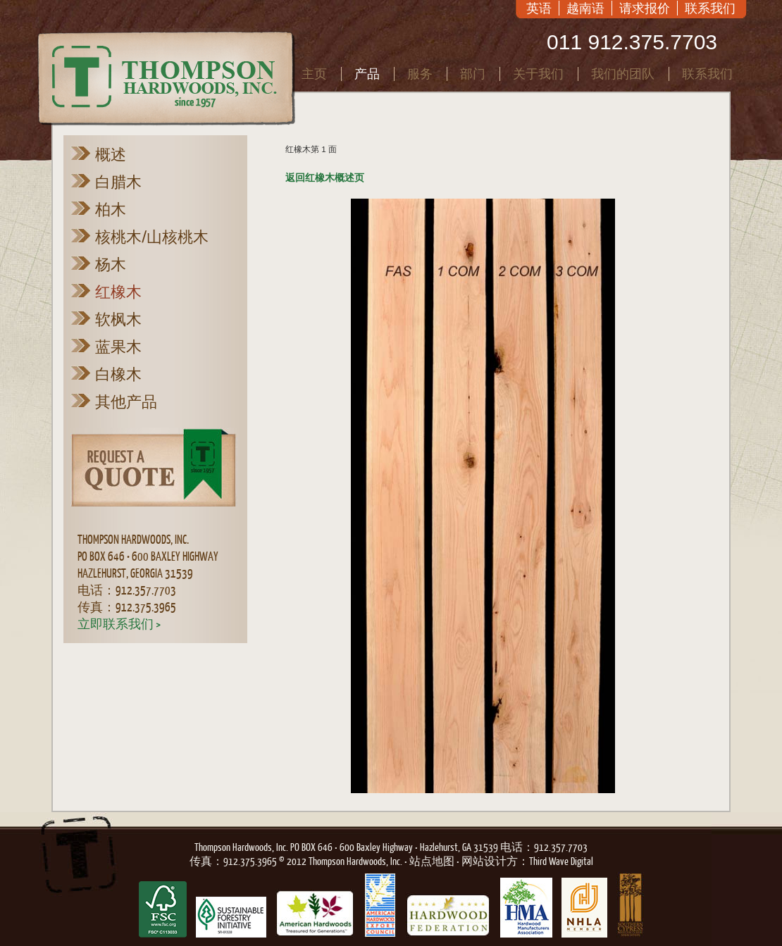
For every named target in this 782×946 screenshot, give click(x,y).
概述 (110, 154)
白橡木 (118, 374)
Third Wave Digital (561, 861)
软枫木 (118, 319)
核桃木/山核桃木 (152, 236)
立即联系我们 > (119, 623)
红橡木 (118, 291)
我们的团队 (622, 73)
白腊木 (118, 181)
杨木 (110, 264)
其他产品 (126, 401)
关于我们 (538, 73)
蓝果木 (118, 346)
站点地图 (431, 861)
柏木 (110, 209)
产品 (367, 73)
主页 (314, 73)
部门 (472, 73)
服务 (420, 73)
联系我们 (710, 8)
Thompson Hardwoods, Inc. (241, 847)
